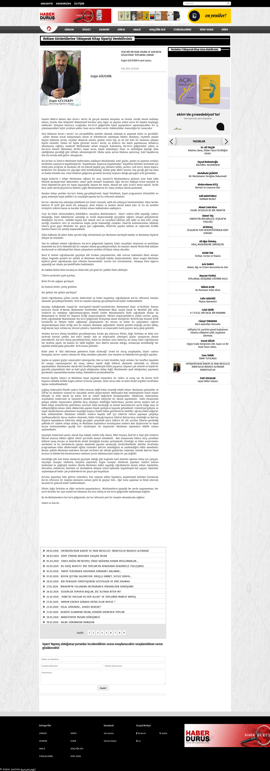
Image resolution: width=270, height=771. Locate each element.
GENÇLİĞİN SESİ (157, 29)
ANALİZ (137, 29)
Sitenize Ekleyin (110, 739)
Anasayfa (47, 3)
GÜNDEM (69, 29)
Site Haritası (109, 731)
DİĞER (225, 29)
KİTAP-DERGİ (206, 29)
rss (138, 739)
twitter (163, 731)
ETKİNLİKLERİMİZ (182, 29)
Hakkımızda (63, 3)
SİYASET (86, 29)
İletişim (79, 3)
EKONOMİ (104, 29)
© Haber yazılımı (18, 767)
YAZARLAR (199, 141)
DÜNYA (121, 29)
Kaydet (103, 686)
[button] (172, 141)
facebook (141, 731)
